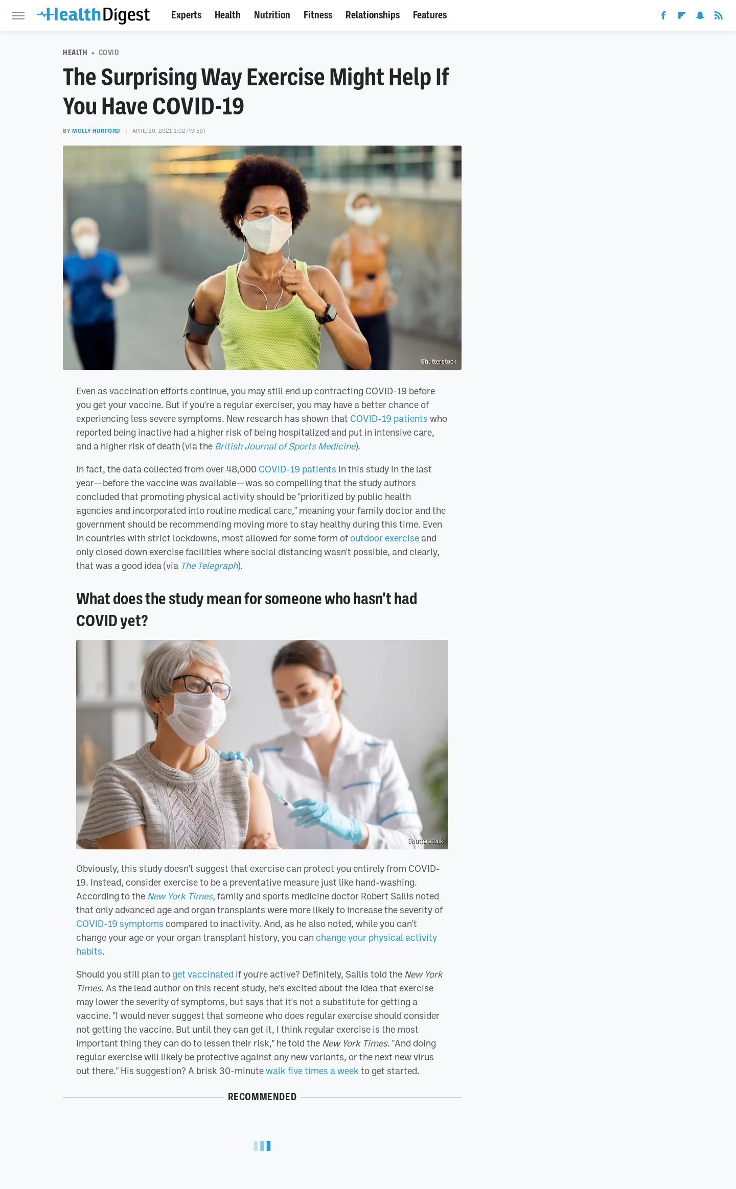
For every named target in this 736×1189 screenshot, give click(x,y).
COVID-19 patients (389, 418)
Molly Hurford (96, 130)
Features (430, 15)
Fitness (318, 15)
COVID (109, 53)
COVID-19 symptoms (120, 923)
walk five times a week (312, 1070)
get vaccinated (203, 974)
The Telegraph (209, 565)
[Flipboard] (682, 17)
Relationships (373, 15)
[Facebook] (663, 17)
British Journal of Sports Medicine (285, 445)
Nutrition (272, 15)
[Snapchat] (700, 17)
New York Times (180, 895)
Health (228, 15)
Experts (186, 15)
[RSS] (719, 17)
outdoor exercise (384, 537)
